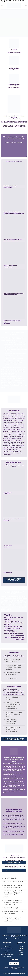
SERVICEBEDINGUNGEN (7, 956)
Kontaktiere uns (7, 946)
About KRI (21, 946)
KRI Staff (21, 954)
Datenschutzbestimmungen (7, 948)
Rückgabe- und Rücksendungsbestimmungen (7, 953)
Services (21, 952)
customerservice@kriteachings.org (14, 938)
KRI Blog (21, 950)
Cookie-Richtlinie (7, 950)
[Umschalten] (4, 659)
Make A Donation (14, 963)
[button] (2, 5)
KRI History (21, 948)
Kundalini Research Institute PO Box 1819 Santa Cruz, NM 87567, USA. (15, 936)
